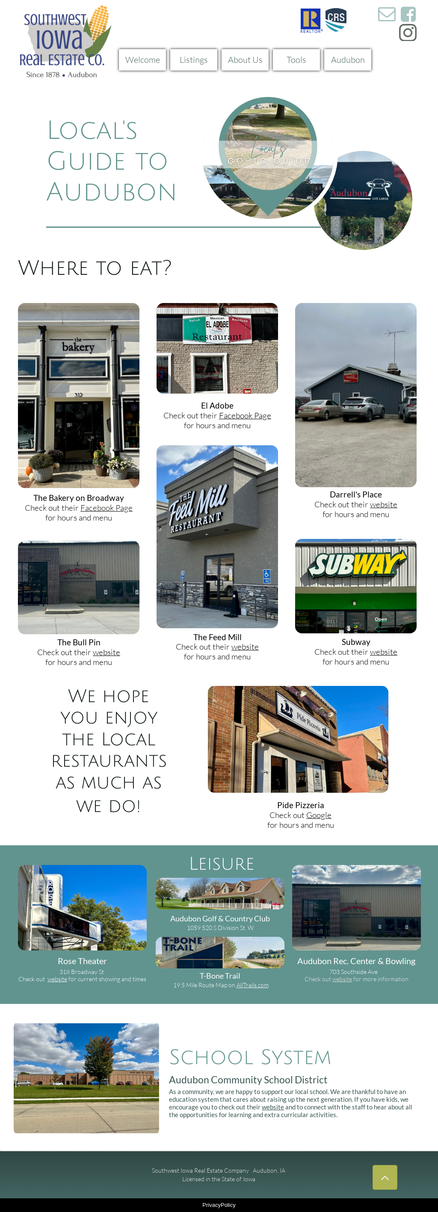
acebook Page (109, 508)
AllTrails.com (253, 984)
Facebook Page (245, 415)
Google (318, 815)
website (106, 652)
